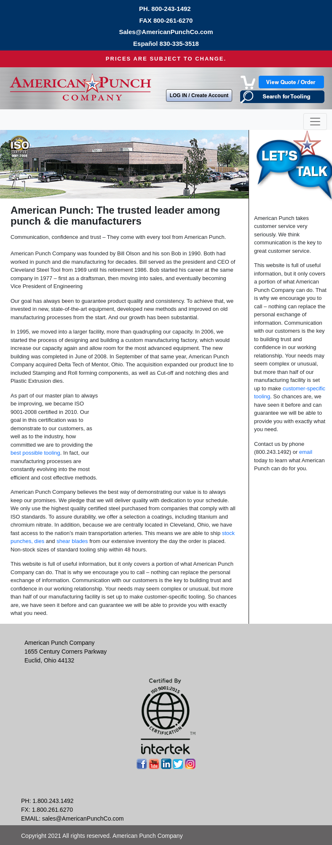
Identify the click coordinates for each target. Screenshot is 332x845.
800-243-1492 (170, 8)
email (305, 452)
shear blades (72, 541)
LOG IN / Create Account (199, 95)
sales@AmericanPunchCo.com (83, 818)
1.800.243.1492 (52, 800)
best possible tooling (35, 453)
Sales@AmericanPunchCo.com (166, 31)
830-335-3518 (179, 43)
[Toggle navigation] (315, 121)
